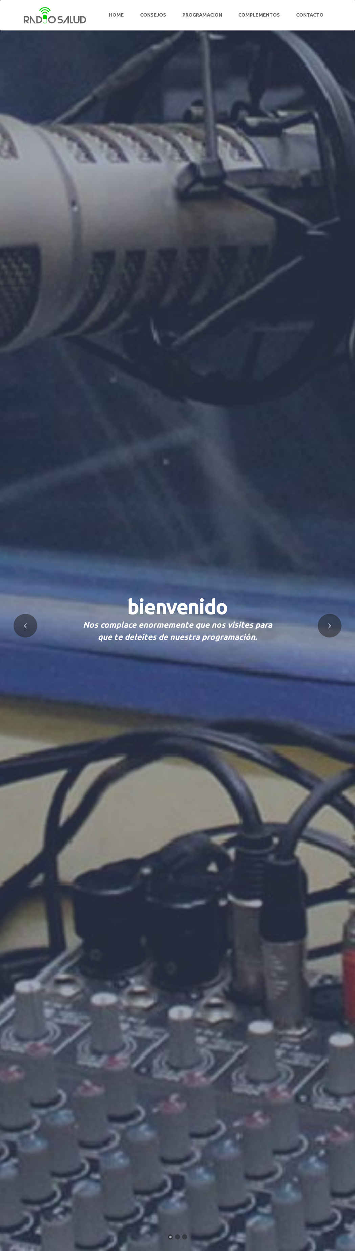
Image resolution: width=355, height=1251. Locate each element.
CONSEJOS (153, 15)
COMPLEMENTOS (259, 15)
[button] (25, 626)
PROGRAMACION (202, 15)
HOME (116, 15)
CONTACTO (310, 15)
